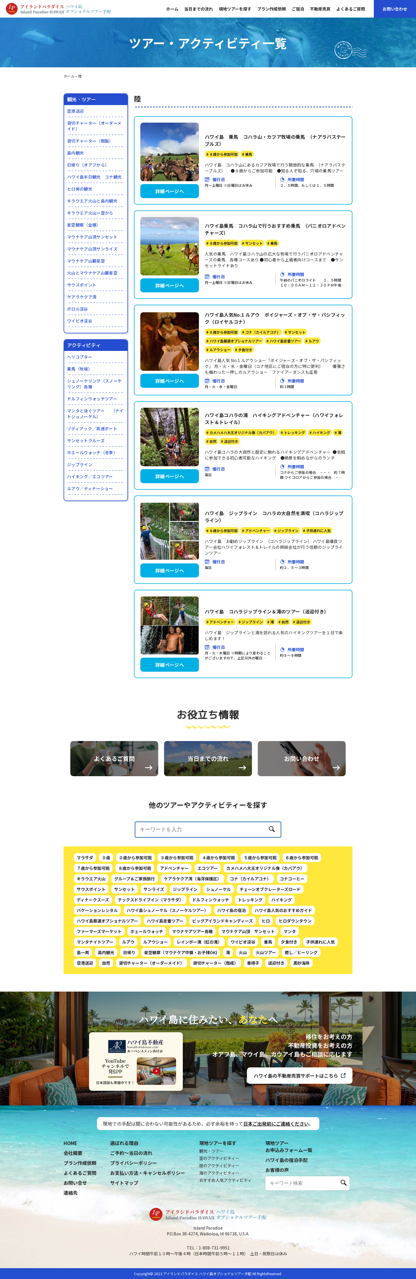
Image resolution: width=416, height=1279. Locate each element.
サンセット (124, 917)
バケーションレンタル (97, 939)
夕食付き (289, 970)
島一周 (83, 981)
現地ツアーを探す (235, 9)
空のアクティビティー (219, 1158)
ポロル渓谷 (77, 309)
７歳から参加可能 (93, 896)
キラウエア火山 (91, 907)
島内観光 (75, 153)
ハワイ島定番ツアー (165, 949)
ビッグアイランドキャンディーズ (222, 949)
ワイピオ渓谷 (79, 321)
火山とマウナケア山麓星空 (92, 273)
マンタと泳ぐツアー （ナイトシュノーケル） (95, 413)
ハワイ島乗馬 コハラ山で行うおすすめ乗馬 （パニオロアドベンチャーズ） (275, 229)
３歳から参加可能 (177, 886)
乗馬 (268, 970)
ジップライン (79, 464)
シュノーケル (218, 917)
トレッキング (250, 928)
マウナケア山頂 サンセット (248, 960)
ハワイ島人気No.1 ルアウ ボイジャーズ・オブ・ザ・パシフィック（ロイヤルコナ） (275, 318)
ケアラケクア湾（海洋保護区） (192, 907)
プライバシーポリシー (133, 1162)
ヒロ (266, 949)
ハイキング (281, 928)
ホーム (172, 9)
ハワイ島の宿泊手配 (286, 1159)
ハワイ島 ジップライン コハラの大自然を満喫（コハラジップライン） (274, 517)
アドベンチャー (174, 896)
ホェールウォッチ (146, 960)
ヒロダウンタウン (295, 949)
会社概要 (73, 1152)
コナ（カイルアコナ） (250, 907)
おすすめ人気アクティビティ (225, 1180)
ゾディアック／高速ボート (92, 428)
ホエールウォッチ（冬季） (92, 452)
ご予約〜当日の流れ (131, 1152)
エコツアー (207, 896)
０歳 (106, 886)
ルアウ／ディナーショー (90, 488)
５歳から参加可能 (260, 886)
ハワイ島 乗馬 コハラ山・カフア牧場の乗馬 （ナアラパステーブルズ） (275, 140)
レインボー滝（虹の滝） (199, 970)
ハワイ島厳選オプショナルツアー (107, 949)
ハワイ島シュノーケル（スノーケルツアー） (167, 939)
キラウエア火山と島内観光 (92, 201)
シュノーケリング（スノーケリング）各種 (94, 384)
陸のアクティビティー (219, 1165)
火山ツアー (266, 981)
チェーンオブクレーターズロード (270, 917)
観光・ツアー (211, 1151)
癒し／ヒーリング (301, 981)
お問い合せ (75, 1182)
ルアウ (128, 970)
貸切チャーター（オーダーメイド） (94, 126)
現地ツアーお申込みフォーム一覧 (288, 1146)
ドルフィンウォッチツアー (92, 399)
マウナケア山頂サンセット (92, 237)
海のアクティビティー (219, 1173)
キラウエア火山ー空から (90, 213)
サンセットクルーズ (86, 440)
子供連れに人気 (320, 970)
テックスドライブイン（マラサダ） (150, 928)
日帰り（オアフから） (88, 165)
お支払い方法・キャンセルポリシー (147, 1172)
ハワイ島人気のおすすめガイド (283, 939)
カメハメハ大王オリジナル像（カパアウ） (265, 896)
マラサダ (85, 886)
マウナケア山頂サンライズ (92, 249)
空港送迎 (75, 111)
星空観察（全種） (84, 225)
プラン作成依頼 (271, 9)
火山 (243, 981)
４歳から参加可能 (218, 886)
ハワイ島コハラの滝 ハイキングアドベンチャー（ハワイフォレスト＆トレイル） (274, 419)
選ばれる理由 (124, 1142)
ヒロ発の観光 (79, 189)
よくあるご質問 (350, 9)
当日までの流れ (198, 9)
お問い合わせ (395, 9)
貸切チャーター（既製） (90, 141)
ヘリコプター (79, 357)
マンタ (290, 960)
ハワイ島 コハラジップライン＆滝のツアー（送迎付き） (267, 611)
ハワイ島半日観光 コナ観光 (94, 177)
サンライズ (154, 917)
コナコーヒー (292, 907)
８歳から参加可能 (134, 896)
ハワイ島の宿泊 (231, 939)
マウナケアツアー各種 (192, 960)
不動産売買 (320, 9)
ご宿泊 (298, 9)
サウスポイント (81, 285)
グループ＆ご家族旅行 (134, 907)
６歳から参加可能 (301, 886)
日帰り (129, 981)
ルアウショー (155, 970)
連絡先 (71, 1192)
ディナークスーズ (93, 928)
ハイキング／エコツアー (90, 476)
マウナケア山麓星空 (86, 261)
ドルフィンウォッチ (210, 928)
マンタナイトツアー (95, 970)
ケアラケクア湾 (81, 297)
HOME (70, 1142)
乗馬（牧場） (79, 369)
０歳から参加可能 (135, 886)
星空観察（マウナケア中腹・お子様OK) (180, 981)
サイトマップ (124, 1182)
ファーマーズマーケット (99, 960)
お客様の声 (277, 1169)
